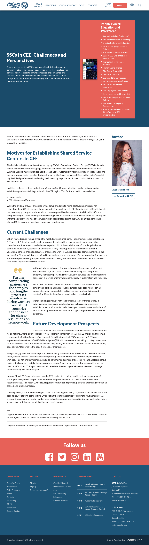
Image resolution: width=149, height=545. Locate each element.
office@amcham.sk (119, 500)
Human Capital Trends (112, 68)
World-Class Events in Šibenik (115, 81)
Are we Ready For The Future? (116, 36)
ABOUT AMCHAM (38, 5)
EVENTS (82, 5)
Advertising (11, 500)
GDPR (9, 504)
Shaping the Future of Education (116, 43)
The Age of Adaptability (113, 71)
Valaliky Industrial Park (93, 501)
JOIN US (120, 5)
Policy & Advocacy (14, 490)
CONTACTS (92, 5)
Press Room (11, 507)
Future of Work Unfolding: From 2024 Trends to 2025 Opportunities (116, 112)
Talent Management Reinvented (116, 94)
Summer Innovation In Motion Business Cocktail (95, 508)
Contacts (10, 497)
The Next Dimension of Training (116, 39)
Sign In (33, 483)
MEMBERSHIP (50, 5)
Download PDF (123, 196)
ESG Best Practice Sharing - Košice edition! (96, 493)
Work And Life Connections (114, 78)
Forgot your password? (39, 490)
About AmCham (13, 483)
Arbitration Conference (94, 515)
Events (9, 493)
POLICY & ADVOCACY (67, 5)
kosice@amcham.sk (119, 525)
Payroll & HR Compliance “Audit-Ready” (95, 485)
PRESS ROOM (108, 5)
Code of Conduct (13, 511)
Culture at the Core (111, 74)
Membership (12, 486)
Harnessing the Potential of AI (115, 52)
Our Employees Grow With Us (115, 90)
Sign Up (33, 486)
